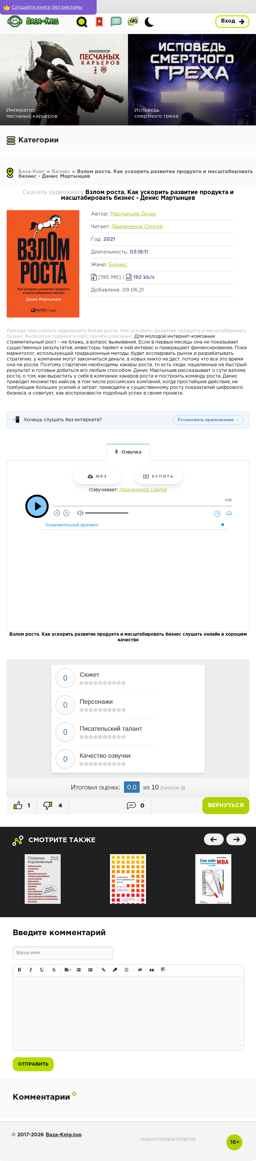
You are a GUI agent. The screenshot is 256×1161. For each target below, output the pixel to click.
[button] (19, 970)
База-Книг (31, 171)
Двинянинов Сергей (137, 226)
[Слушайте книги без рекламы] (48, 7)
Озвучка (131, 452)
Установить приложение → (208, 420)
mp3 (97, 476)
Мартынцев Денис (133, 214)
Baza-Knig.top (64, 1135)
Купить (158, 476)
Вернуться (226, 805)
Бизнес (61, 171)
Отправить (33, 1064)
